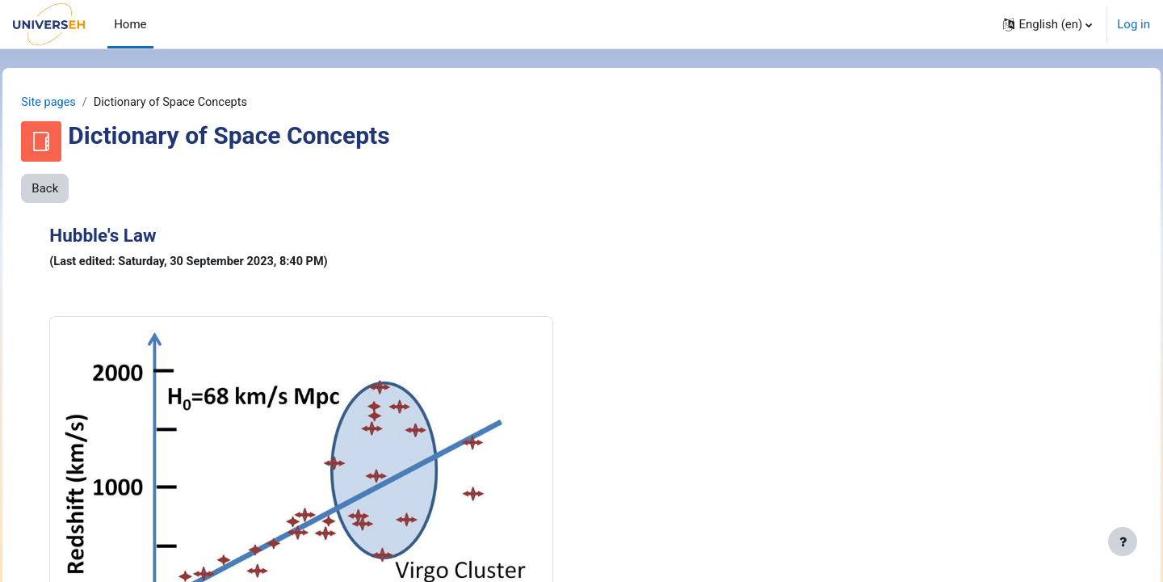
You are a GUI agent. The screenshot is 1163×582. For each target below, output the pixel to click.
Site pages (85, 102)
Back (81, 189)
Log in (1133, 24)
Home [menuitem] (130, 24)
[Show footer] (1122, 541)
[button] (1047, 24)
